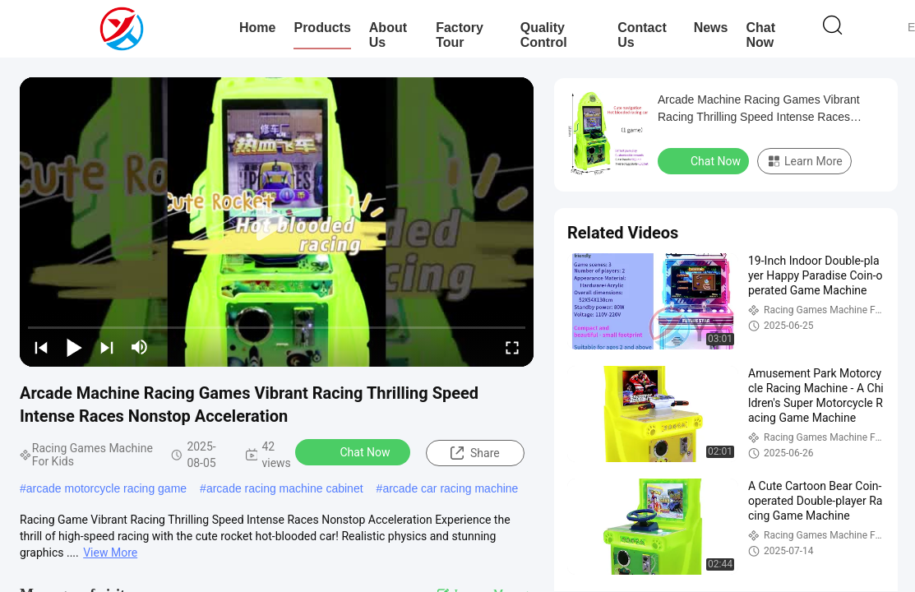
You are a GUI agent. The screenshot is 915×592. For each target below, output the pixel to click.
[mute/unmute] (139, 347)
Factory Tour (459, 35)
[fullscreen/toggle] (512, 347)
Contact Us (642, 35)
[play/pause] (74, 347)
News (711, 28)
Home (257, 28)
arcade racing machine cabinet (284, 488)
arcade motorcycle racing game (106, 488)
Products (321, 28)
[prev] (41, 347)
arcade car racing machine (450, 488)
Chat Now (760, 35)
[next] (106, 347)
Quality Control (543, 35)
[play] (277, 222)
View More (110, 552)
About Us (388, 35)
